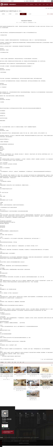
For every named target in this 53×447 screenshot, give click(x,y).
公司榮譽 (44, 415)
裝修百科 (38, 414)
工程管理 (32, 414)
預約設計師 (39, 418)
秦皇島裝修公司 (30, 22)
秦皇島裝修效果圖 (7, 437)
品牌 (51, 4)
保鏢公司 (32, 437)
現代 (20, 418)
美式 (20, 423)
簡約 (20, 420)
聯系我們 (38, 423)
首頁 (27, 4)
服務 (47, 4)
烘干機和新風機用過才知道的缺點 (8, 359)
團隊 (40, 4)
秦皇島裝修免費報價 (27, 437)
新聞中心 (51, 8)
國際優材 (32, 415)
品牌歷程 (44, 414)
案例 (36, 4)
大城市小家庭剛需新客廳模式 (48, 359)
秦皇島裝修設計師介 (14, 437)
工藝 (43, 4)
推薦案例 (20, 414)
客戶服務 (38, 415)
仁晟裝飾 (24, 22)
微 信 (5, 426)
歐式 (20, 419)
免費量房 (38, 420)
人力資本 (44, 419)
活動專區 (31, 4)
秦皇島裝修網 (36, 437)
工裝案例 (20, 415)
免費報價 (38, 419)
